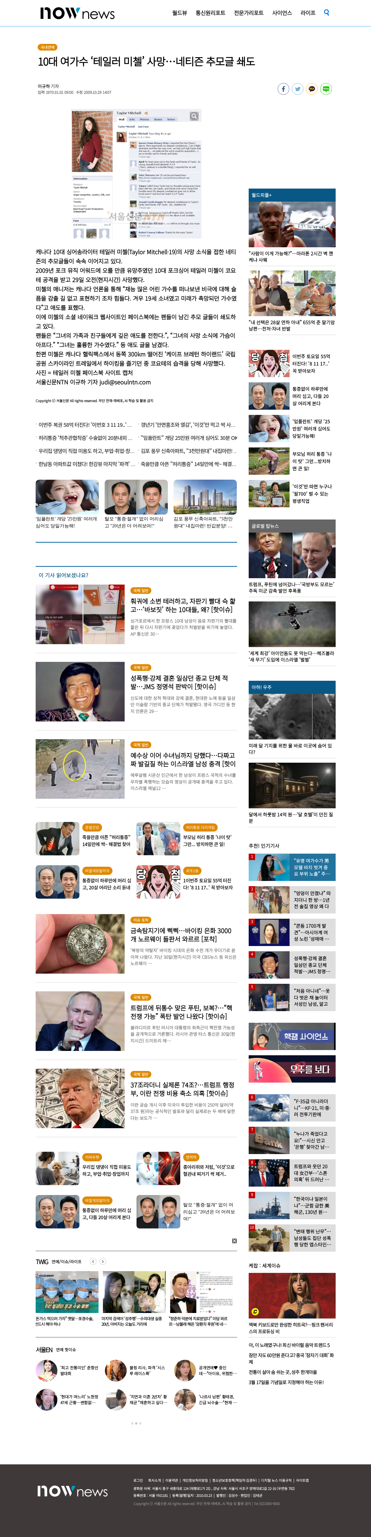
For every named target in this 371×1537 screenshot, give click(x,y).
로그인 (138, 1480)
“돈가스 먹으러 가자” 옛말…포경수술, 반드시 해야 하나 (130, 1321)
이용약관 (171, 1480)
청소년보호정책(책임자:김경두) (234, 1480)
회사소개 (154, 1480)
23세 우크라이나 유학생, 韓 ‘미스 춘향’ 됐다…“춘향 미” (64, 1321)
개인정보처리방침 (195, 1480)
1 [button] (132, 1423)
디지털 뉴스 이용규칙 (276, 1480)
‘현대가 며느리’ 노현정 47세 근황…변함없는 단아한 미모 (79, 1402)
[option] (65, 1300)
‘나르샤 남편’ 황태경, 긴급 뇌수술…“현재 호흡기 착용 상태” (218, 1402)
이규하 (44, 86)
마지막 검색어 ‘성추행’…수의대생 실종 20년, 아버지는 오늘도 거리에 (199, 1321)
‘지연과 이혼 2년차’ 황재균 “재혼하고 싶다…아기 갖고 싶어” (148, 1402)
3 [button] (140, 1423)
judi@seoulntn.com (125, 382)
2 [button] (136, 1423)
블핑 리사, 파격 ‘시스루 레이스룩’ (147, 1370)
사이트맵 (302, 1480)
